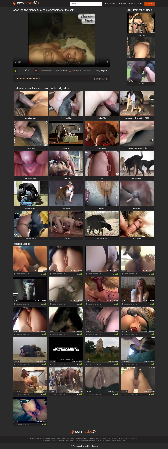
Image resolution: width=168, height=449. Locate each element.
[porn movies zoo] (26, 3)
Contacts (95, 446)
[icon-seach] (100, 4)
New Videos (121, 4)
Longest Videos (135, 4)
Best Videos (110, 4)
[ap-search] (86, 4)
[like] (15, 70)
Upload (150, 4)
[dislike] (36, 70)
